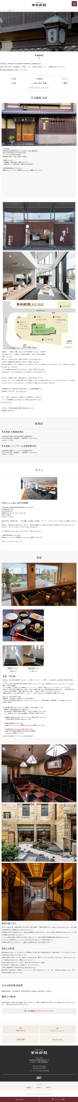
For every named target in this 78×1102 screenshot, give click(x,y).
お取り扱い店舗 (40, 83)
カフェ (65, 78)
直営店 (40, 78)
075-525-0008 (40, 1066)
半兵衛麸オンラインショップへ (40, 1010)
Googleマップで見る (8, 440)
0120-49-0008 (44, 1071)
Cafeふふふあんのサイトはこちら (12, 541)
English (38, 1087)
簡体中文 (49, 1087)
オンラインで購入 (60, 1099)
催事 (65, 83)
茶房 (14, 83)
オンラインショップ (39, 87)
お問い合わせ (19, 1099)
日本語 (28, 1087)
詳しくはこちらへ (21, 391)
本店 (14, 78)
